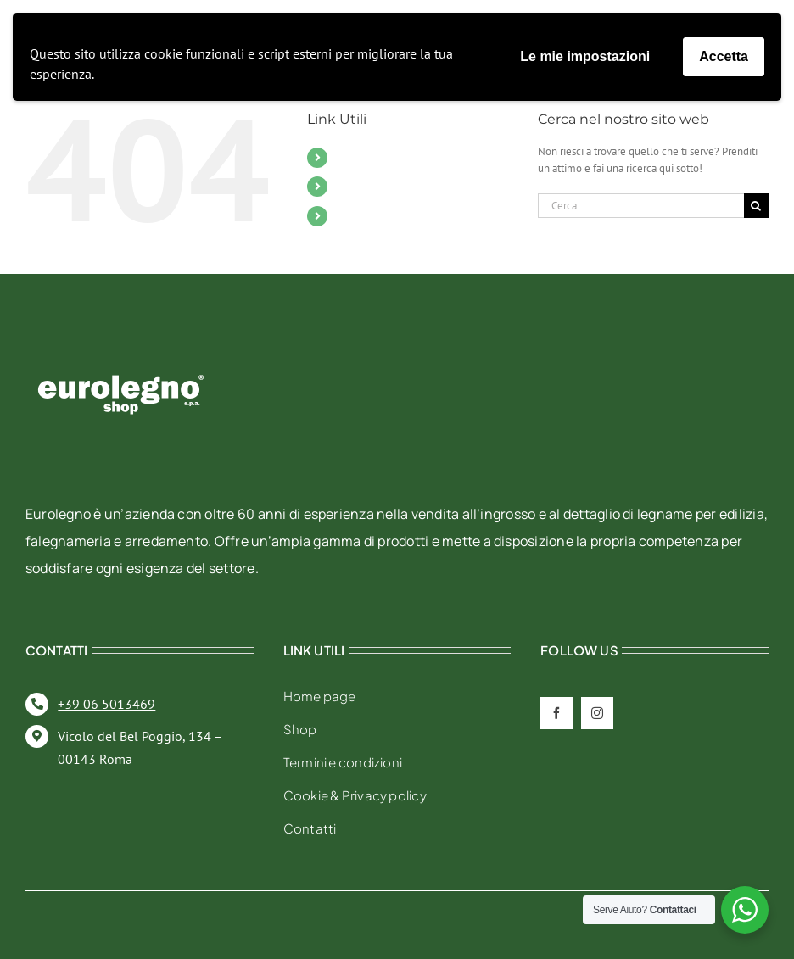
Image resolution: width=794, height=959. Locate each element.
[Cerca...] (641, 205)
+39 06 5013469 (106, 703)
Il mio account (377, 215)
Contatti (358, 185)
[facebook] (556, 713)
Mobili (354, 156)
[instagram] (597, 713)
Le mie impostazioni (585, 56)
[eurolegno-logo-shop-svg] (120, 347)
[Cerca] (756, 205)
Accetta (723, 56)
